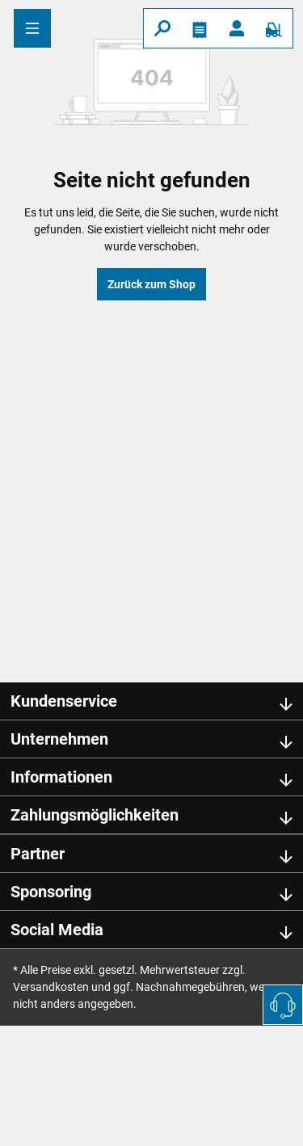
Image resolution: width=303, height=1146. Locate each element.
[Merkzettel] (199, 28)
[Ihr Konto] (236, 28)
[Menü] (32, 28)
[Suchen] (162, 28)
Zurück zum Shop (151, 284)
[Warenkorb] (273, 28)
